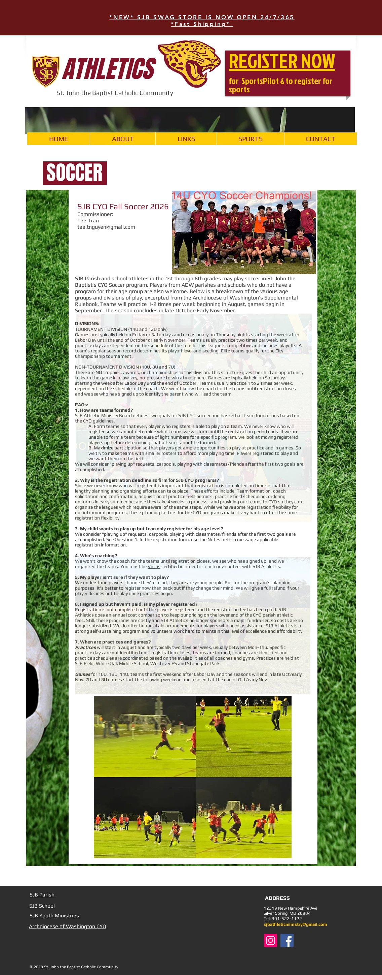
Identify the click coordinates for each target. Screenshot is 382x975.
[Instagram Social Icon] (270, 940)
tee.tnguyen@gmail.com (106, 227)
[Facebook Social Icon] (287, 940)
